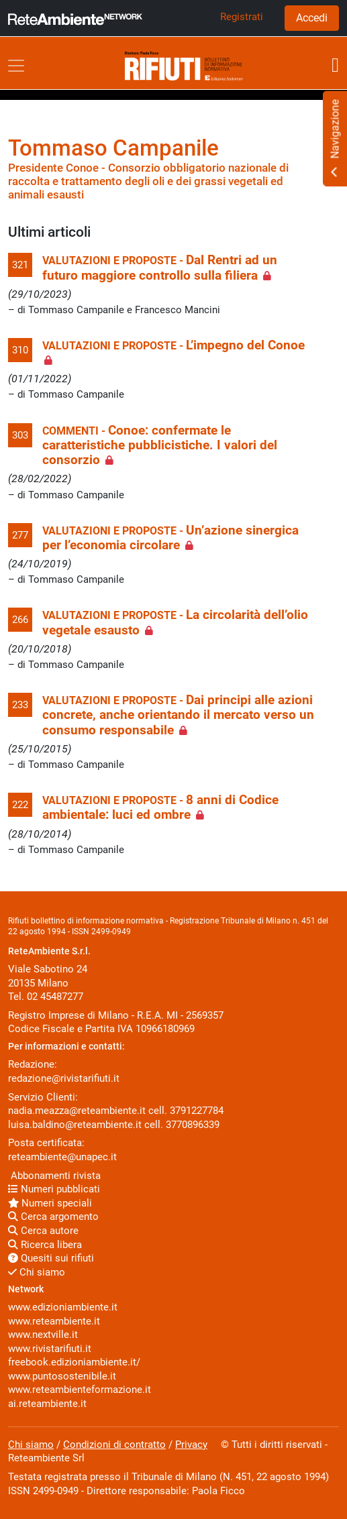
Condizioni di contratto (114, 1445)
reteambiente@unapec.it (62, 1157)
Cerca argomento (53, 1217)
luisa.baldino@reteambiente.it (75, 1125)
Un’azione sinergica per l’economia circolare (170, 538)
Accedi (312, 17)
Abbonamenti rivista (54, 1176)
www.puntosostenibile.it (62, 1376)
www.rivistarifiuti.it (49, 1349)
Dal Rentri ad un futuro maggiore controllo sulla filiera (159, 267)
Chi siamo (36, 1272)
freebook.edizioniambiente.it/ (74, 1362)
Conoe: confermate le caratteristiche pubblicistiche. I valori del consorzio (159, 445)
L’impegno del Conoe (245, 345)
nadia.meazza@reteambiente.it (77, 1111)
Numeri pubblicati (54, 1189)
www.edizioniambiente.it (62, 1307)
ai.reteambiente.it (47, 1404)
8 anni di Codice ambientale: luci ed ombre (160, 807)
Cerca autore (43, 1231)
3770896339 (192, 1125)
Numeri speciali (50, 1203)
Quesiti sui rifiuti (51, 1258)
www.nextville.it (43, 1335)
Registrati (241, 17)
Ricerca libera (45, 1245)
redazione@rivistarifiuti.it (63, 1078)
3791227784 (197, 1111)
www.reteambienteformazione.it (79, 1390)
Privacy (191, 1445)
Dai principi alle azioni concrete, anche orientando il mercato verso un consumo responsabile (178, 715)
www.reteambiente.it (54, 1321)
